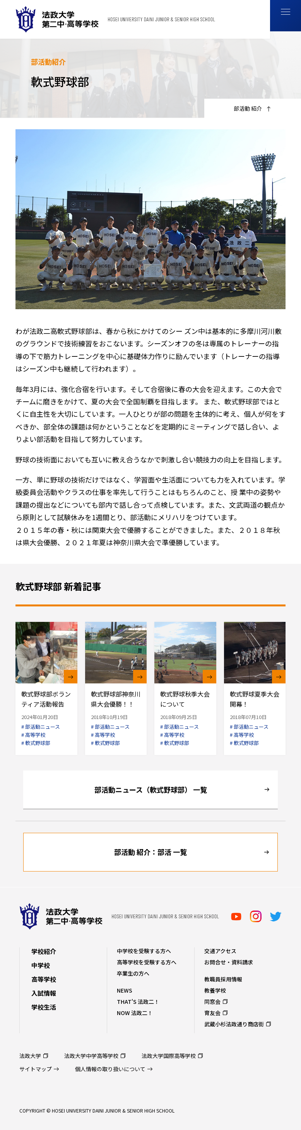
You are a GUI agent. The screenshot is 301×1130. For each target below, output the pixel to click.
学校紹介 (43, 951)
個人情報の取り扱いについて (110, 1069)
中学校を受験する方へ (144, 951)
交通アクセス (220, 951)
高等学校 (43, 979)
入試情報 (43, 993)
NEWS (124, 990)
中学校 (40, 965)
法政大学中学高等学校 (91, 1056)
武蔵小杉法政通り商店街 (234, 1024)
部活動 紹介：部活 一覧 (150, 852)
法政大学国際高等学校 (169, 1056)
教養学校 (215, 990)
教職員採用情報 (223, 979)
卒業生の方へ (133, 973)
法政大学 (30, 1056)
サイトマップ (35, 1069)
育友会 (212, 1013)
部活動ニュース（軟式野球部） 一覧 (150, 789)
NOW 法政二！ (135, 1013)
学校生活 (43, 1007)
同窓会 (212, 1001)
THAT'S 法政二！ (138, 1001)
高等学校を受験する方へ (146, 962)
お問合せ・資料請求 (228, 962)
